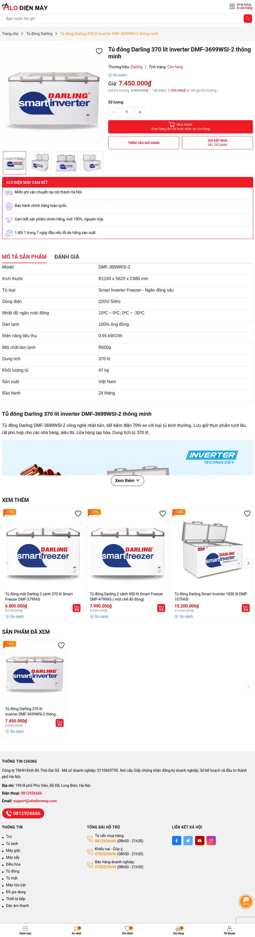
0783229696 (105, 854)
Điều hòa (13, 864)
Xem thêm (127, 480)
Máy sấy (13, 857)
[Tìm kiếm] (248, 18)
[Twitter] (188, 840)
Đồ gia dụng (16, 892)
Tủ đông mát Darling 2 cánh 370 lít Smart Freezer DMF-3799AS (39, 596)
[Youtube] (199, 840)
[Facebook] (176, 840)
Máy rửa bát (16, 885)
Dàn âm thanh (17, 906)
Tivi (9, 837)
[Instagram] (211, 840)
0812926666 (31, 793)
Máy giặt (13, 850)
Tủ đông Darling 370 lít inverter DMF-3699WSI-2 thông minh (30, 712)
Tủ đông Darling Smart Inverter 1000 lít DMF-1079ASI (211, 596)
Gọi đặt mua (217, 143)
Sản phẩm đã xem (26, 632)
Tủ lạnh (12, 843)
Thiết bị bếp (15, 899)
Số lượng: (116, 102)
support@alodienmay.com (35, 801)
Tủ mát (11, 878)
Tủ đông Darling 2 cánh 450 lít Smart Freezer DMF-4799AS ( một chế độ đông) (126, 596)
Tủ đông (13, 871)
